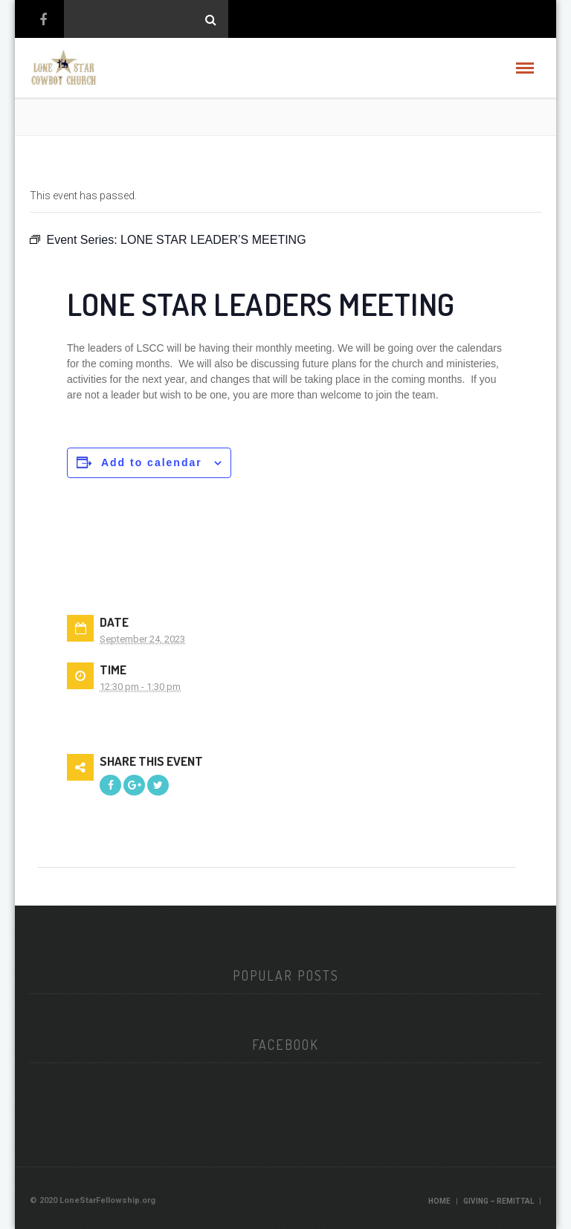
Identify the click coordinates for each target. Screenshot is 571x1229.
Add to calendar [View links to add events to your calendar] (151, 462)
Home (439, 1201)
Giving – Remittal (498, 1201)
